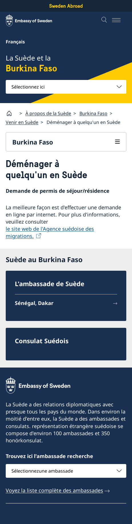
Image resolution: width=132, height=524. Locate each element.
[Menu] (119, 20)
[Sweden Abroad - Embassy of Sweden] (34, 20)
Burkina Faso (93, 113)
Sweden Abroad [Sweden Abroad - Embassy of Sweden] (66, 6)
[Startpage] (11, 113)
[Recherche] (105, 20)
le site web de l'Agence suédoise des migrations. (50, 232)
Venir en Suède (22, 122)
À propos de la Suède (48, 113)
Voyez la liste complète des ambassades (54, 490)
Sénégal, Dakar (34, 303)
